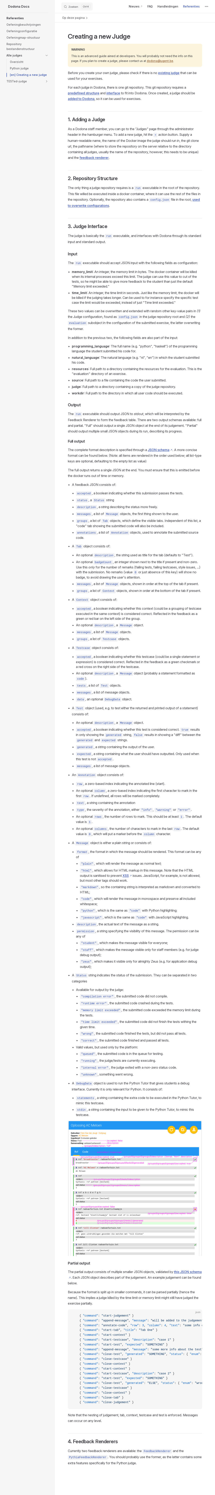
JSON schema (158, 450)
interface (113, 93)
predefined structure (83, 93)
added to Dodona (81, 99)
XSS (126, 876)
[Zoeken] (77, 6)
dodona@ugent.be (160, 61)
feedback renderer (94, 158)
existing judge (168, 73)
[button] (27, 18)
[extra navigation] (206, 6)
